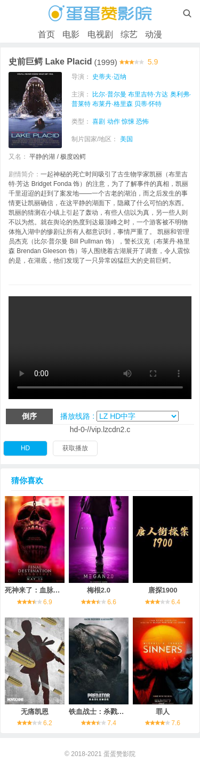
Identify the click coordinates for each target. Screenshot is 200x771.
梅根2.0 (98, 590)
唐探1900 (163, 590)
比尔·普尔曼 (109, 94)
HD (25, 448)
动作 (113, 121)
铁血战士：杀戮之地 (100, 712)
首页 (46, 34)
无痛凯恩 (35, 712)
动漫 (153, 34)
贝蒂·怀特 (148, 104)
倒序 (29, 416)
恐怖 (142, 121)
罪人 (163, 712)
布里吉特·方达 (148, 94)
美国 (126, 139)
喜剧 (98, 121)
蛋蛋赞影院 (119, 754)
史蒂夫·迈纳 (109, 76)
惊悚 (128, 121)
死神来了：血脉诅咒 (36, 590)
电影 (70, 34)
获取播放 (75, 448)
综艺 (129, 34)
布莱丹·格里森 (112, 104)
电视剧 (100, 34)
